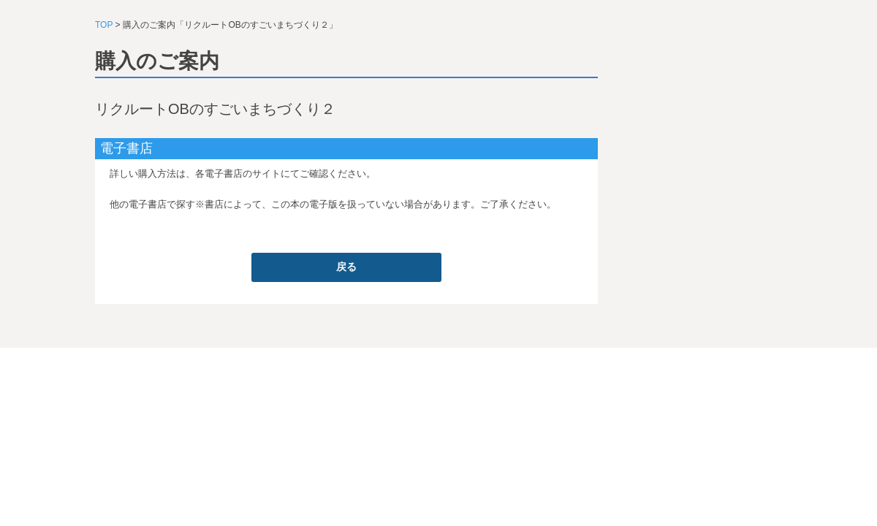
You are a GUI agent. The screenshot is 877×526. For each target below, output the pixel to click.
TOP (104, 25)
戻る (346, 266)
